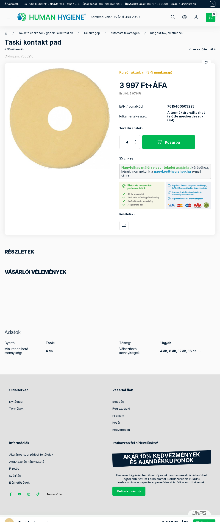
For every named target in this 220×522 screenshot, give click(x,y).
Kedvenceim (121, 429)
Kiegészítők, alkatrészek (167, 33)
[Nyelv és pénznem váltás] (184, 17)
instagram (28, 494)
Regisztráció (121, 408)
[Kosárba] (168, 142)
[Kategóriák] (9, 17)
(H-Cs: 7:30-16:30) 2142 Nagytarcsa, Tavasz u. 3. (42, 4)
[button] (59, 118)
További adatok (130, 128)
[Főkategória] (6, 33)
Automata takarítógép (125, 33)
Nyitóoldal (16, 401)
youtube (19, 494)
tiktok (38, 494)
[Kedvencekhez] (206, 63)
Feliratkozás (126, 491)
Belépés (118, 401)
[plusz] (135, 138)
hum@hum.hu (183, 4)
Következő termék (201, 49)
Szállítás (15, 475)
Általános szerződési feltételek (31, 454)
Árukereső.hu (54, 494)
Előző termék (15, 49)
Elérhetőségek (19, 482)
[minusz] (135, 145)
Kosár (116, 422)
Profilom (118, 415)
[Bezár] (212, 4)
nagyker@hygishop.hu (172, 171)
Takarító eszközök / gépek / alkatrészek (45, 33)
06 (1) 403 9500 (146, 4)
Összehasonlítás (123, 225)
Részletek (126, 214)
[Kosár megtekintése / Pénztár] (210, 17)
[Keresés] (173, 17)
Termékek (16, 408)
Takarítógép (92, 33)
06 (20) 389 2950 (102, 4)
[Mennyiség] (127, 142)
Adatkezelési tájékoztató (26, 461)
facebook (10, 494)
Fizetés (14, 468)
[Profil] (196, 17)
